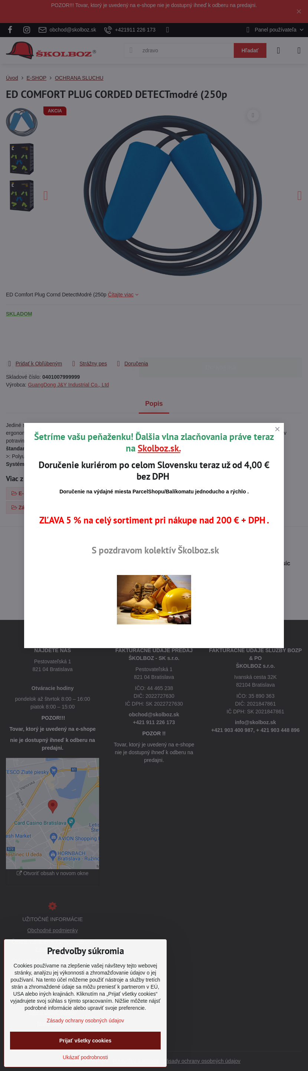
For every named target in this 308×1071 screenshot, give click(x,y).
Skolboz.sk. (159, 448)
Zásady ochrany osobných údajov (85, 1021)
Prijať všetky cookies (85, 1041)
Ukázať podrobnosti (85, 1057)
